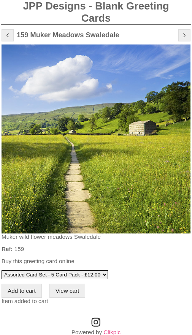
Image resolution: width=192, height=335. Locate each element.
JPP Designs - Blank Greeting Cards (96, 12)
